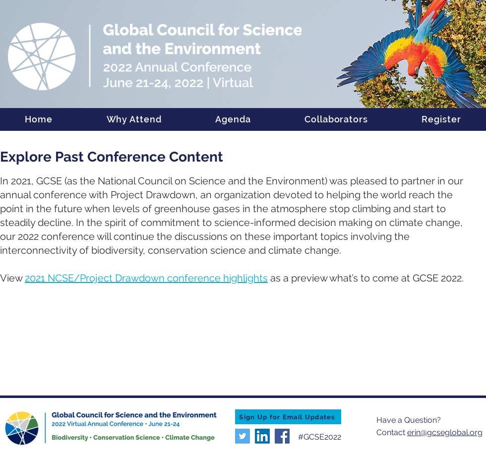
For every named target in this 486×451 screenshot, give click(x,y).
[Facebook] (282, 436)
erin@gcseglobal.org (445, 432)
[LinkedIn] (262, 436)
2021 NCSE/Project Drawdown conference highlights (146, 278)
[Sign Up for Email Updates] (288, 416)
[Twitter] (242, 436)
